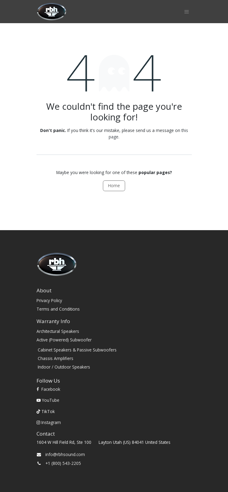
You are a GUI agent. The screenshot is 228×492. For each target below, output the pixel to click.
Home (114, 185)
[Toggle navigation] (186, 11)
